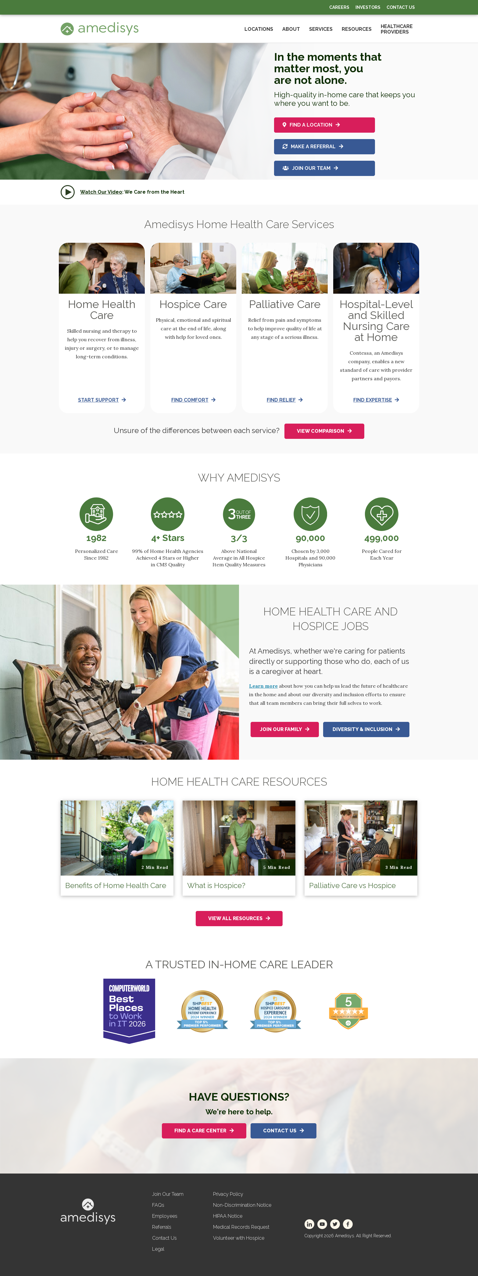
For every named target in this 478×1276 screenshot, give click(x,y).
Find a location (311, 123)
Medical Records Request (241, 1227)
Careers (339, 7)
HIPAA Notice (227, 1216)
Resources (357, 29)
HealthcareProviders (397, 29)
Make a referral (313, 146)
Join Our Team (310, 169)
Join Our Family (284, 729)
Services (321, 29)
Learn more (263, 686)
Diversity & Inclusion (366, 729)
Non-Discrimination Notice (242, 1205)
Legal (158, 1249)
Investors (367, 7)
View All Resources (239, 918)
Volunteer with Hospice (238, 1238)
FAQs (158, 1205)
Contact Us (401, 7)
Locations (258, 29)
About (291, 29)
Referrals (161, 1227)
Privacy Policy (228, 1194)
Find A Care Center (204, 1131)
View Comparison (324, 431)
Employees (164, 1216)
